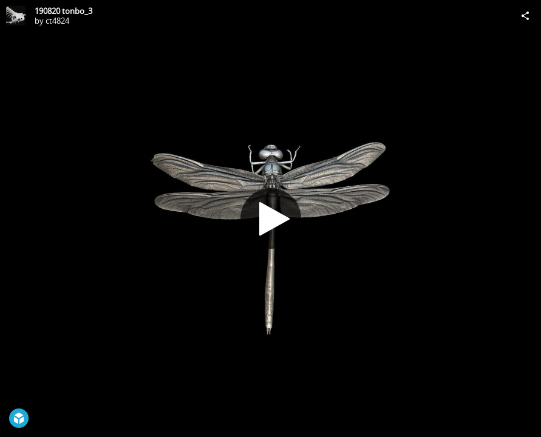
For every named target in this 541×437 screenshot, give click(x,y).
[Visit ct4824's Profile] (16, 15)
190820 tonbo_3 (63, 10)
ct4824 (57, 20)
